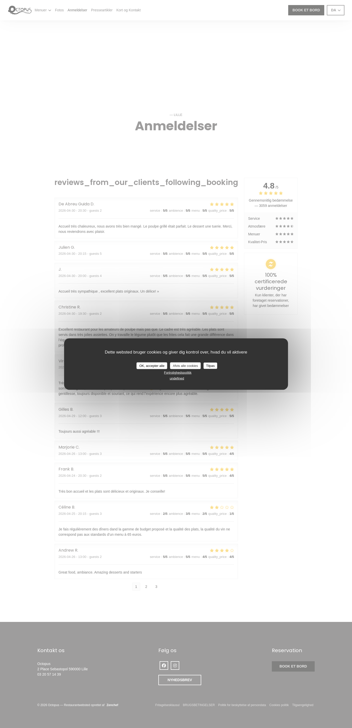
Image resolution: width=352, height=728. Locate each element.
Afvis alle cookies (185, 365)
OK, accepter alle (152, 365)
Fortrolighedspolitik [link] (177, 372)
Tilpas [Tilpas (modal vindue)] (210, 365)
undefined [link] (177, 378)
